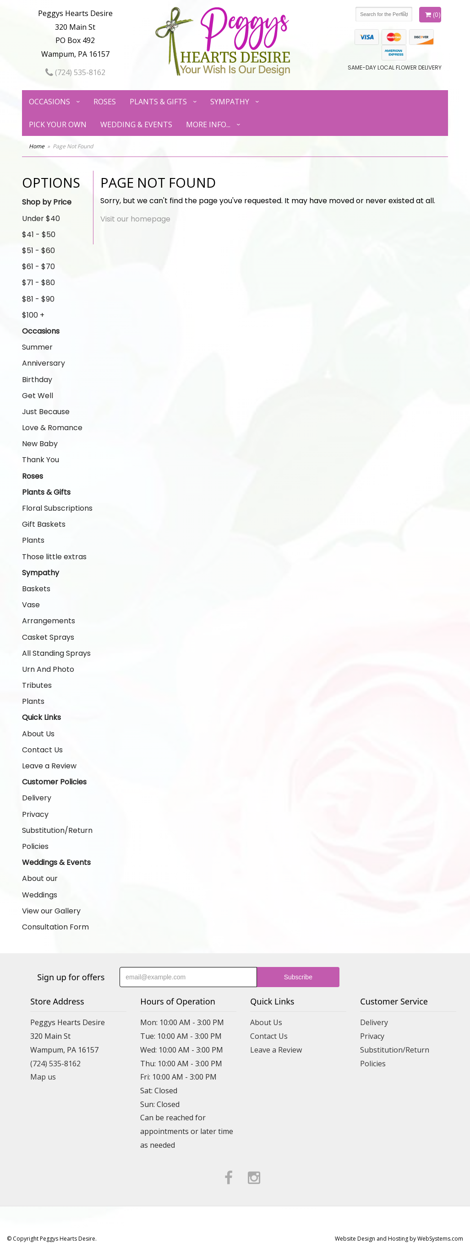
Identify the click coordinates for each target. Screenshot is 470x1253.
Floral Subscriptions (57, 508)
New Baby (40, 443)
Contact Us (42, 750)
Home (36, 146)
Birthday (37, 379)
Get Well (37, 395)
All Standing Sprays (56, 653)
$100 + (33, 315)
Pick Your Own (58, 124)
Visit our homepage (135, 219)
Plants (33, 540)
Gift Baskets (44, 524)
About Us (38, 734)
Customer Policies (54, 782)
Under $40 (41, 218)
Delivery (36, 798)
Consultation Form (55, 927)
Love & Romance (52, 427)
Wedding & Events (136, 124)
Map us (43, 1077)
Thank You (40, 459)
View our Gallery (51, 911)
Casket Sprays (48, 637)
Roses (104, 102)
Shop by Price (46, 202)
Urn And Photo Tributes (48, 677)
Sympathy (229, 102)
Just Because (46, 411)
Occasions (49, 102)
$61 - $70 (38, 266)
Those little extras (54, 556)
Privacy (35, 814)
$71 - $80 (38, 282)
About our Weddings (40, 886)
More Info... (208, 124)
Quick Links (41, 717)
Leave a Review (49, 766)
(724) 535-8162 (75, 72)
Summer (37, 347)
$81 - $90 (38, 299)
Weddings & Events (56, 862)
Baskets (36, 588)
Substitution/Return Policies (57, 838)
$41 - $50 (38, 234)
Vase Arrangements (48, 612)
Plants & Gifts (158, 102)
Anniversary (43, 363)
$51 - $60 (38, 250)
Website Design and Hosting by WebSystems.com (399, 1238)
